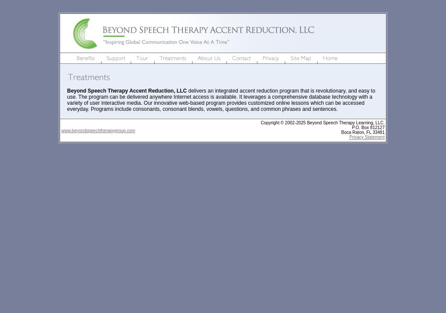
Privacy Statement (367, 137)
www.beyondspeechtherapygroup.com (98, 130)
